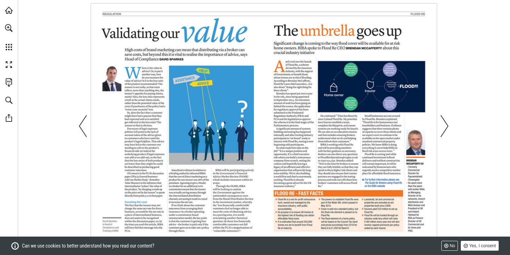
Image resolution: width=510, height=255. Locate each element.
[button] (9, 28)
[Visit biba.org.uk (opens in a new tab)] (9, 10)
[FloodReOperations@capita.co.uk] (339, 157)
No (452, 245)
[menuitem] (9, 37)
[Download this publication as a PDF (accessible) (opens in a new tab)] (9, 82)
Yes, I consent (482, 245)
